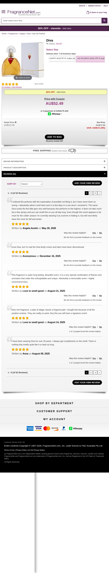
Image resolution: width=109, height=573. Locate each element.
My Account (17, 482)
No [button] (100, 232)
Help (106, 6)
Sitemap (92, 454)
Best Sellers (55, 421)
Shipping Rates (54, 454)
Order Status (94, 6)
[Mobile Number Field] (60, 510)
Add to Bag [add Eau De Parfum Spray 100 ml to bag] (54, 136)
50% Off (54, 412)
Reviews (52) (9, 173)
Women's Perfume (17, 416)
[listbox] (76, 63)
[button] (5, 11)
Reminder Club (54, 487)
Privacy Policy (21, 551)
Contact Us (17, 450)
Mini (92, 421)
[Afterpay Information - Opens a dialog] (55, 127)
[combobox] (54, 20)
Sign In (82, 6)
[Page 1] (87, 193)
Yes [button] (94, 232)
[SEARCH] (104, 20)
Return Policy (54, 445)
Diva (29, 34)
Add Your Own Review (87, 183)
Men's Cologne (17, 421)
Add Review (17, 87)
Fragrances (13, 34)
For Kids (92, 412)
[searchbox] (51, 20)
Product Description (14, 167)
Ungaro (22, 34)
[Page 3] (95, 193)
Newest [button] (24, 183)
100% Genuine (91, 445)
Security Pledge (54, 450)
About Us (17, 454)
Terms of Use (91, 450)
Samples (54, 416)
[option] (76, 61)
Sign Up (54, 516)
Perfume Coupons (92, 459)
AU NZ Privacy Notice (36, 551)
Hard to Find (92, 426)
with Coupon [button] (54, 93)
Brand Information (13, 161)
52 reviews (6, 87)
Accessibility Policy (17, 459)
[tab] (54, 161)
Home (4, 34)
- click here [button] (54, 28)
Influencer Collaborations (17, 464)
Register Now (17, 487)
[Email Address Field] (60, 503)
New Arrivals (91, 416)
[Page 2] (91, 193)
